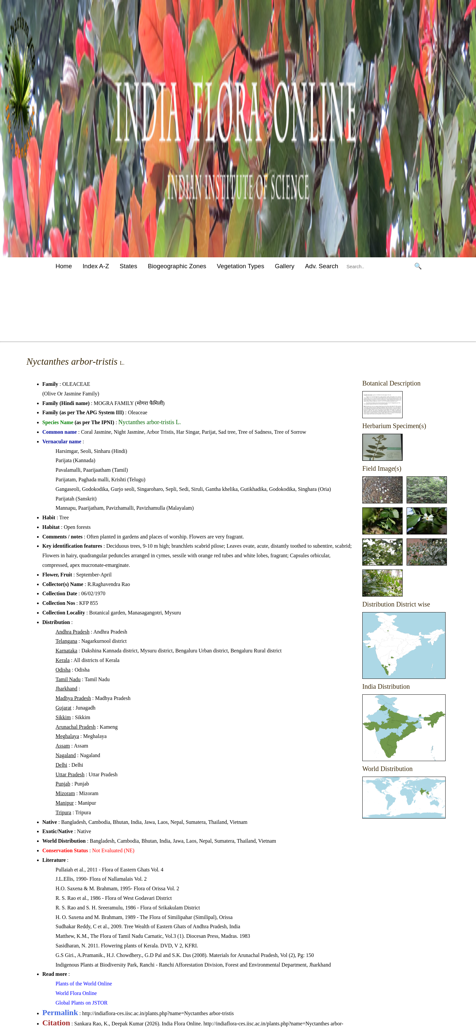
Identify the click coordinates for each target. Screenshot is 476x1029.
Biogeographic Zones (177, 266)
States (128, 266)
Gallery (284, 266)
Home (64, 266)
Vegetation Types (240, 266)
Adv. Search (321, 266)
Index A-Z (96, 266)
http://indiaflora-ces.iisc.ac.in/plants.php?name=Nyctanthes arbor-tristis (158, 1013)
